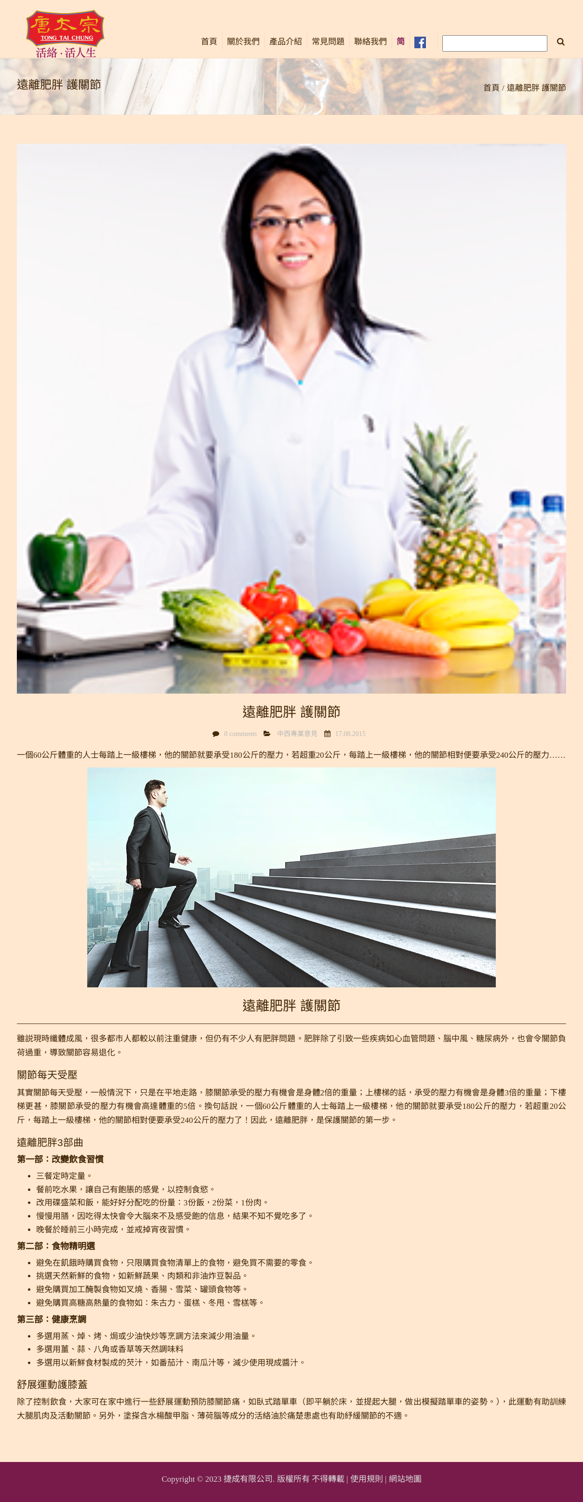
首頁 (209, 41)
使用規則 (366, 1479)
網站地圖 (405, 1479)
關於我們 (243, 41)
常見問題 (328, 41)
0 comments (240, 733)
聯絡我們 (370, 41)
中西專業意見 (297, 733)
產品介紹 (285, 41)
